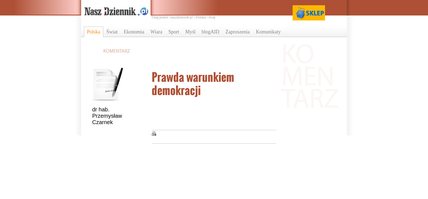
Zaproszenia (237, 32)
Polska (93, 32)
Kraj (212, 17)
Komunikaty (268, 32)
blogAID (210, 32)
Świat (112, 32)
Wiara (156, 32)
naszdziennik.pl (181, 17)
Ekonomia (134, 32)
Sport (173, 32)
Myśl (190, 32)
